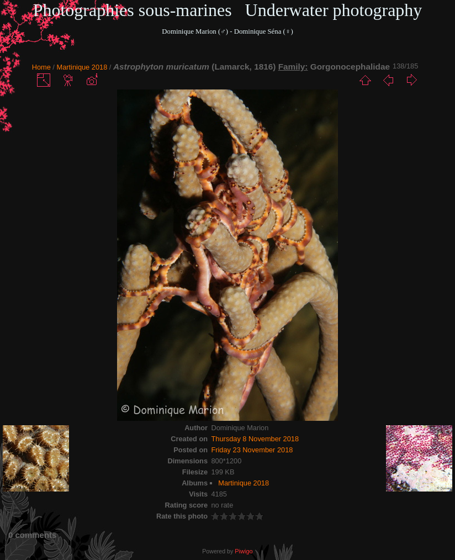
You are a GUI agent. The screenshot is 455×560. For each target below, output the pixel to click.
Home (41, 67)
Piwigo (243, 551)
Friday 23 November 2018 (252, 450)
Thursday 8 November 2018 (255, 439)
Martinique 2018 (81, 67)
